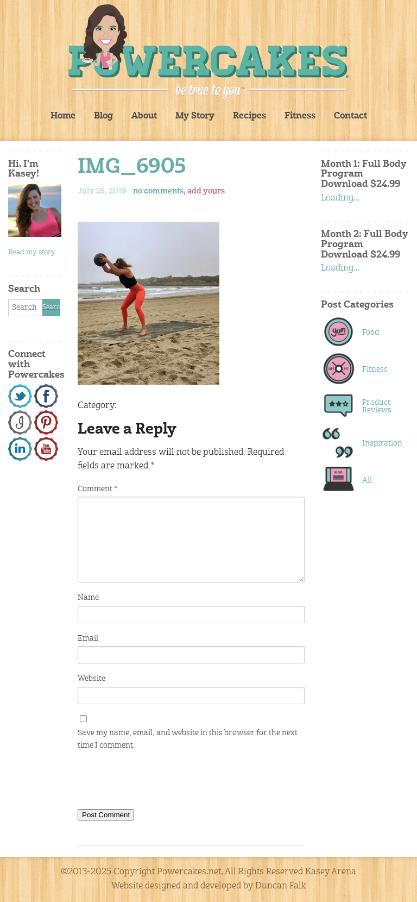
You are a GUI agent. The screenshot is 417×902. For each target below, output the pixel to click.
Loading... (340, 198)
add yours (206, 191)
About (144, 116)
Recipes (249, 116)
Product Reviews (376, 406)
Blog (103, 116)
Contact (350, 116)
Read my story (31, 252)
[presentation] (160, 782)
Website (91, 678)
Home (62, 116)
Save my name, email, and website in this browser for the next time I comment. (188, 739)
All (367, 480)
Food (370, 332)
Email (88, 638)
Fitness (300, 116)
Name (88, 598)
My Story (194, 116)
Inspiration (379, 443)
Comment (97, 489)
